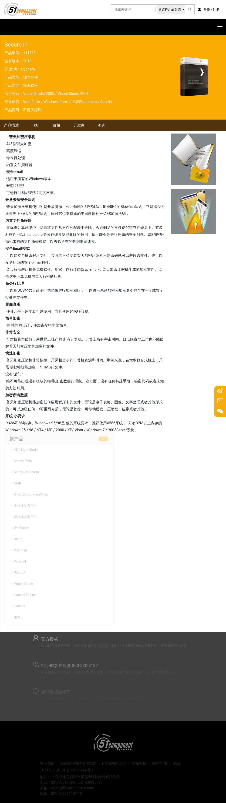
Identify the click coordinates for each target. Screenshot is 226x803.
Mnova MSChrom (26, 470)
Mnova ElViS (23, 459)
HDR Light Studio (26, 448)
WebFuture (22, 526)
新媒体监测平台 (25, 515)
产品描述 (11, 125)
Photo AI (20, 571)
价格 (56, 125)
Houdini (19, 604)
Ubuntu (19, 537)
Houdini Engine (25, 593)
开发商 (79, 125)
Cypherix (28, 69)
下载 (34, 125)
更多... (18, 616)
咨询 (101, 125)
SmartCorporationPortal (31, 493)
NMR (17, 482)
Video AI (20, 560)
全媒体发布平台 (25, 504)
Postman (20, 549)
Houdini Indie (23, 582)
